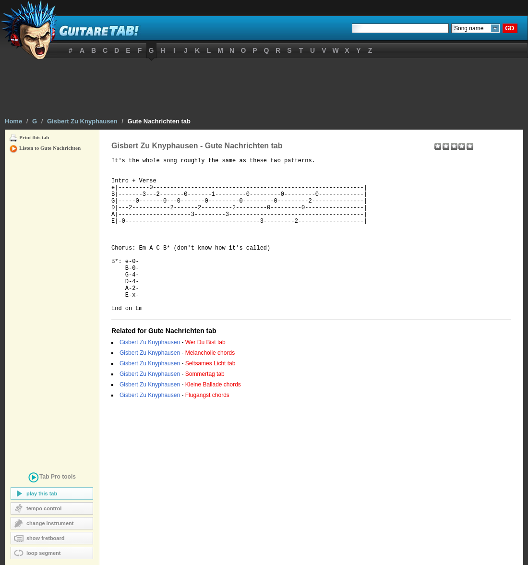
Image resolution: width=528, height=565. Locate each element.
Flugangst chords (207, 428)
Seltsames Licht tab (210, 396)
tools (52, 478)
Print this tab (34, 137)
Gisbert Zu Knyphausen (82, 121)
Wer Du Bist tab (205, 375)
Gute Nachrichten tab (159, 121)
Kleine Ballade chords (213, 417)
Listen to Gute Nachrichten (50, 148)
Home (13, 121)
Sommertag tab (205, 407)
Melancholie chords (210, 386)
